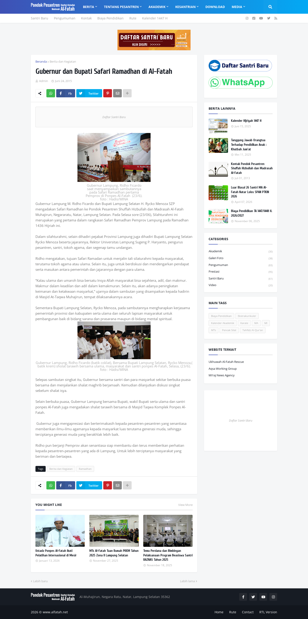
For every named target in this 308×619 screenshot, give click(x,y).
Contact (248, 612)
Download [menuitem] (215, 7)
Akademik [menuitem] (157, 7)
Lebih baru (40, 581)
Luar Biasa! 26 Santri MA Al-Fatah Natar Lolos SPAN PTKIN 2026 (250, 192)
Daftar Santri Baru (114, 117)
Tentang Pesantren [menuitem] (121, 7)
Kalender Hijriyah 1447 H (246, 121)
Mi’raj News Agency (222, 375)
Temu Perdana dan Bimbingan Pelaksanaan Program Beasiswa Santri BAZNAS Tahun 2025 (168, 555)
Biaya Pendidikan (110, 18)
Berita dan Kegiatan (63, 61)
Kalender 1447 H (154, 18)
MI (265, 323)
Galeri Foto (241, 258)
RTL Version (268, 612)
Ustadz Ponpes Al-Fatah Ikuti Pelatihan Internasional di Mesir (56, 553)
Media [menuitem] (237, 7)
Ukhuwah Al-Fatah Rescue (226, 362)
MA (256, 323)
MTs (213, 330)
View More (185, 504)
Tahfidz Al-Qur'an (252, 330)
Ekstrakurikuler (247, 316)
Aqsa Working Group (223, 369)
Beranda (41, 61)
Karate (244, 323)
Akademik (241, 251)
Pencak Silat (229, 330)
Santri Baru (39, 18)
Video (241, 285)
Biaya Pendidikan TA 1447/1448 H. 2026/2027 (251, 213)
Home (219, 612)
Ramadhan (85, 468)
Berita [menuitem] (88, 7)
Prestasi (241, 271)
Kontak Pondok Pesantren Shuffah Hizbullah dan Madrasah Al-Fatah (252, 168)
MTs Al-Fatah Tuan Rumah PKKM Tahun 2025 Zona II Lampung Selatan (113, 553)
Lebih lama (187, 581)
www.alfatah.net (55, 612)
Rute (132, 18)
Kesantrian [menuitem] (185, 7)
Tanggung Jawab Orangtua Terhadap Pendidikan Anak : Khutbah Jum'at (248, 144)
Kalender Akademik (222, 323)
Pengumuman (64, 18)
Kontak (86, 18)
